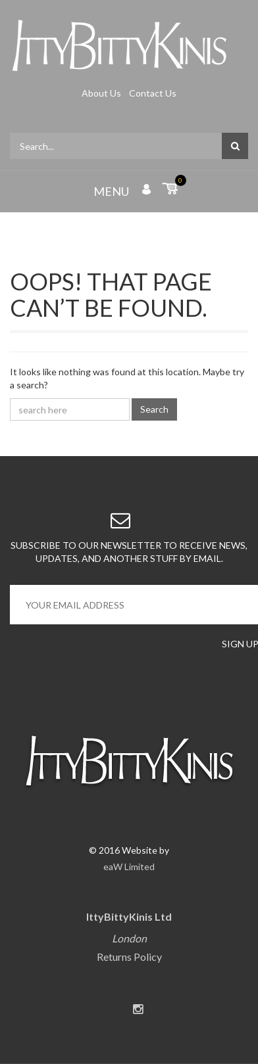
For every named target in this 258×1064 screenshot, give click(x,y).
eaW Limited (129, 866)
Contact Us (152, 93)
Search (154, 409)
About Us (102, 93)
